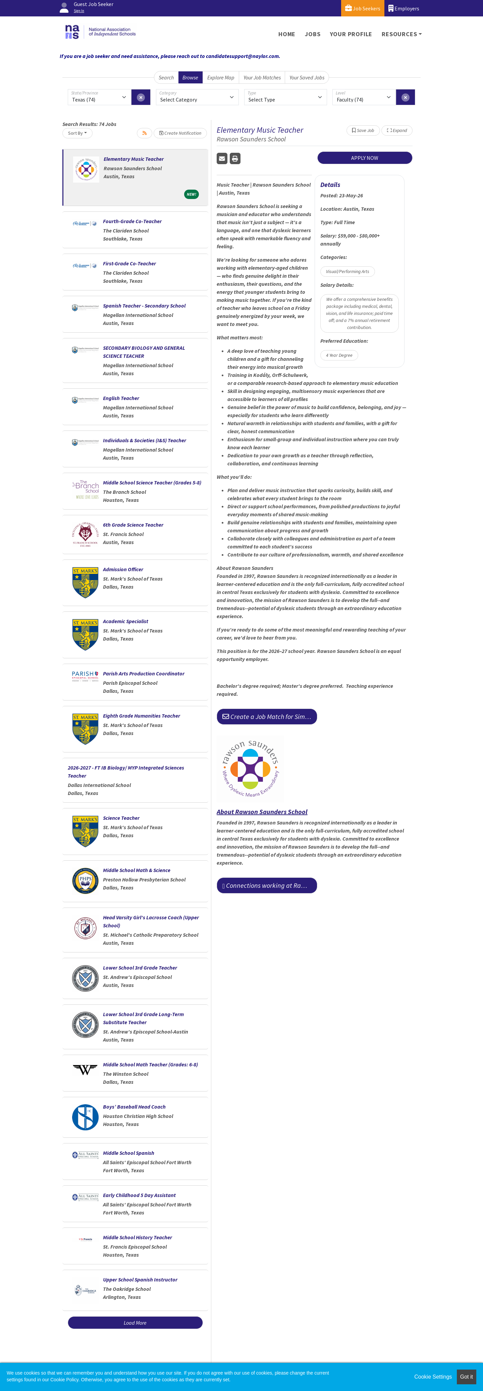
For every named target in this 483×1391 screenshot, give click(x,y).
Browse (190, 77)
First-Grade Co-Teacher (129, 263)
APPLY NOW (364, 157)
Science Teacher (121, 817)
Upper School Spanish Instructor (140, 1279)
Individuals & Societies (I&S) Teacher (144, 440)
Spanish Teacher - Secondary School (144, 305)
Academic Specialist (125, 621)
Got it (466, 1377)
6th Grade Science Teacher (133, 524)
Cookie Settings (433, 1377)
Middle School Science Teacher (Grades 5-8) (152, 482)
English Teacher (121, 398)
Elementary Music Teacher (134, 158)
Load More (135, 1322)
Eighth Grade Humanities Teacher (141, 715)
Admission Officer (123, 569)
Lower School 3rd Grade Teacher (140, 967)
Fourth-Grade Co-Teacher (132, 221)
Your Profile (351, 34)
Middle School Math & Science (136, 870)
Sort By (75, 133)
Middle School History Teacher (137, 1237)
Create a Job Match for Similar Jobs (269, 716)
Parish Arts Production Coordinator (143, 673)
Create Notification (180, 133)
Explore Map (220, 77)
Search (166, 77)
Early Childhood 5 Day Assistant (139, 1195)
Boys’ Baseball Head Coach (134, 1106)
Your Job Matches (262, 77)
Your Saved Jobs (306, 77)
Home (287, 34)
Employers (403, 8)
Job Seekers (362, 8)
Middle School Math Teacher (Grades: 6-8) (150, 1064)
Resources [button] (399, 34)
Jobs (312, 34)
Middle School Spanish (128, 1152)
